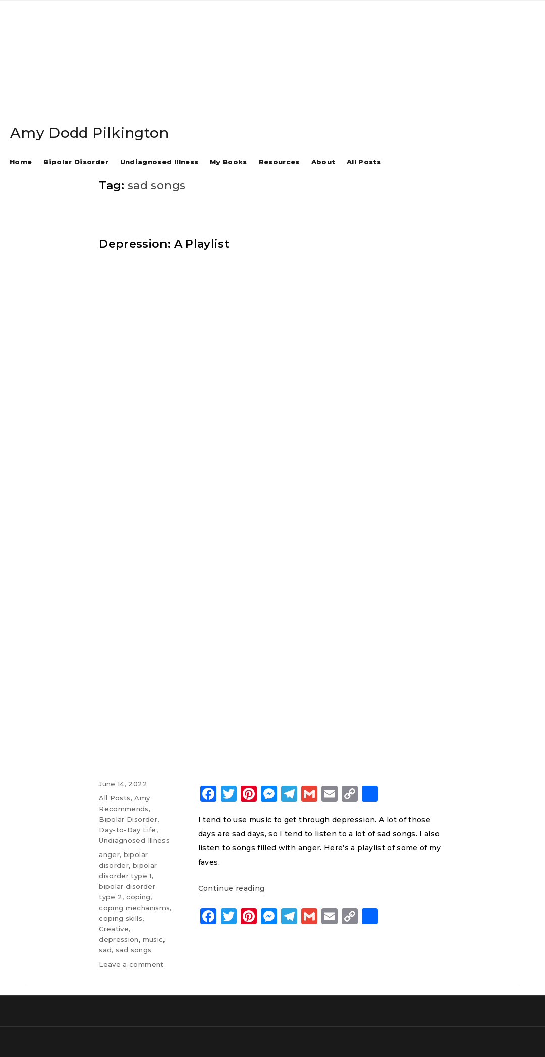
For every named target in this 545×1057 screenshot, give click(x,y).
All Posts (364, 162)
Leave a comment (131, 964)
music (153, 939)
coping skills (120, 918)
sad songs (133, 950)
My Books (228, 162)
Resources (279, 162)
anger (109, 854)
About (323, 162)
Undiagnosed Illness (159, 162)
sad (105, 950)
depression (119, 939)
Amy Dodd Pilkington (89, 132)
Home (21, 162)
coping (138, 897)
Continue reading (231, 888)
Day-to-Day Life (127, 830)
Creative (114, 929)
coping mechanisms (134, 907)
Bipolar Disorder (75, 162)
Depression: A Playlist (164, 244)
